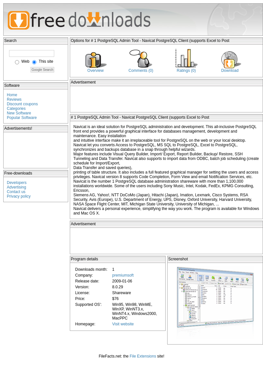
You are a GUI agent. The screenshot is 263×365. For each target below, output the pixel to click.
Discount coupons (22, 104)
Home (12, 95)
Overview (95, 70)
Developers (17, 182)
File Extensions (143, 356)
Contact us (16, 191)
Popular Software (22, 117)
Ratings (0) (186, 70)
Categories (16, 108)
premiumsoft (122, 275)
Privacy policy (19, 196)
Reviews (14, 99)
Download (229, 70)
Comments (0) (141, 70)
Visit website (122, 324)
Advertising (16, 187)
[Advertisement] (36, 150)
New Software (19, 113)
